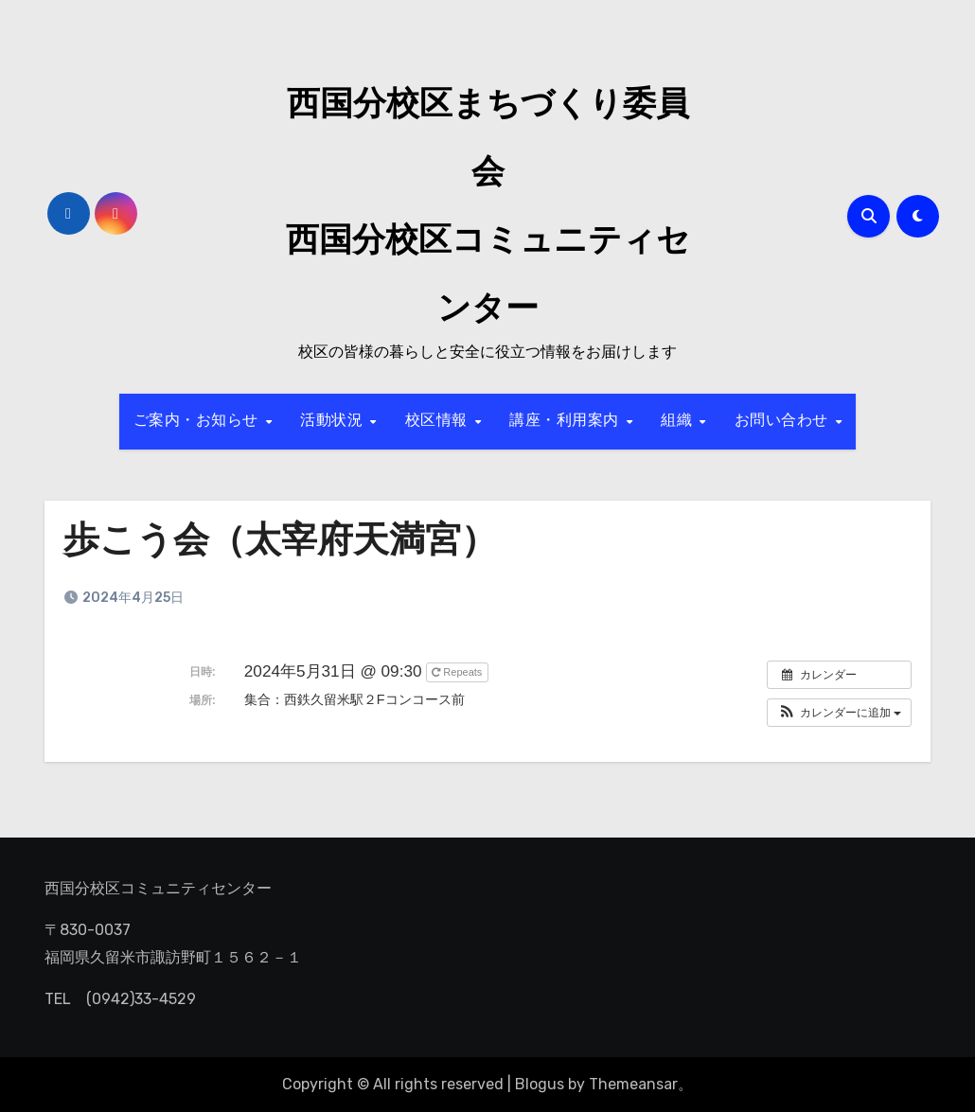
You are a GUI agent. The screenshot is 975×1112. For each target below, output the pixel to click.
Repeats (458, 672)
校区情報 (439, 421)
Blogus (539, 1084)
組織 (679, 421)
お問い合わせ (784, 421)
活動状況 (334, 421)
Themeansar (633, 1084)
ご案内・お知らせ (198, 421)
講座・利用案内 (566, 421)
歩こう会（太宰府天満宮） (280, 542)
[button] (839, 712)
